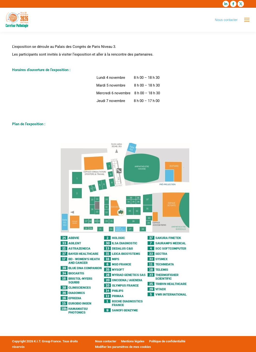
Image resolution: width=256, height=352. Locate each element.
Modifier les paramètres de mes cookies (123, 347)
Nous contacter (226, 20)
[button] (10, 341)
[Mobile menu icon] (246, 19)
